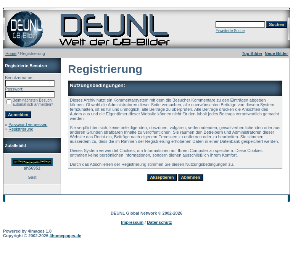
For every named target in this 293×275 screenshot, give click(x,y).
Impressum (132, 222)
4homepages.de (65, 235)
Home (10, 53)
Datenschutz (159, 222)
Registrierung (20, 129)
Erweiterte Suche (230, 31)
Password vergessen (27, 124)
